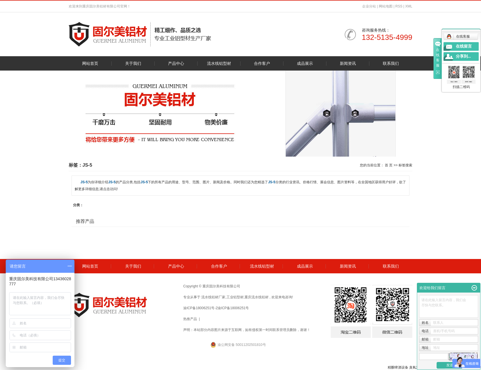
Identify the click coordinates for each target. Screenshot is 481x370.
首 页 (389, 165)
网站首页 (90, 63)
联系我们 (391, 63)
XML (408, 6)
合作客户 (262, 63)
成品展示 (305, 63)
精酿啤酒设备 (398, 367)
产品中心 (176, 63)
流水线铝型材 (219, 63)
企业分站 (369, 6)
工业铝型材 (235, 297)
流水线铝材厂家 (213, 297)
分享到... (463, 56)
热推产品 (190, 319)
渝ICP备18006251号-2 (200, 308)
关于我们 (133, 63)
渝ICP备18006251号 (233, 308)
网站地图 (386, 6)
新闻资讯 (348, 63)
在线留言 (464, 46)
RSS (399, 6)
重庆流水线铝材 (257, 297)
